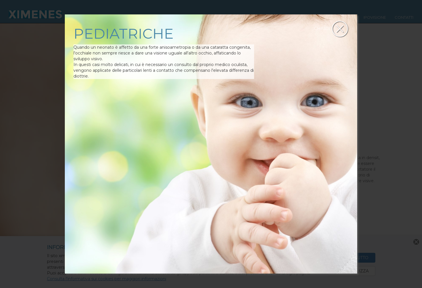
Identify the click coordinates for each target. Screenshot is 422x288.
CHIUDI (331, 28)
